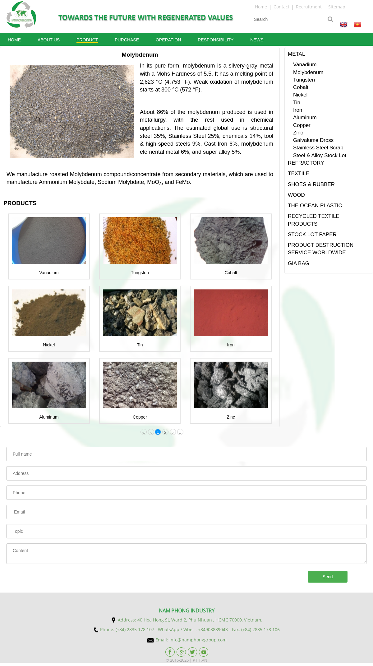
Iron (231, 344)
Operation (168, 39)
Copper (140, 417)
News (256, 39)
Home (261, 7)
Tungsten (140, 272)
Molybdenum (308, 72)
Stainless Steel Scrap (318, 148)
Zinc (231, 417)
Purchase (127, 39)
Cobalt (230, 272)
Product (87, 39)
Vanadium (48, 272)
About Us (49, 39)
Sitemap (336, 7)
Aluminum (48, 417)
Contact (282, 7)
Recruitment (309, 7)
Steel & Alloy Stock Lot (319, 155)
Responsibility (215, 39)
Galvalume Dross (313, 140)
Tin (140, 344)
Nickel (49, 344)
